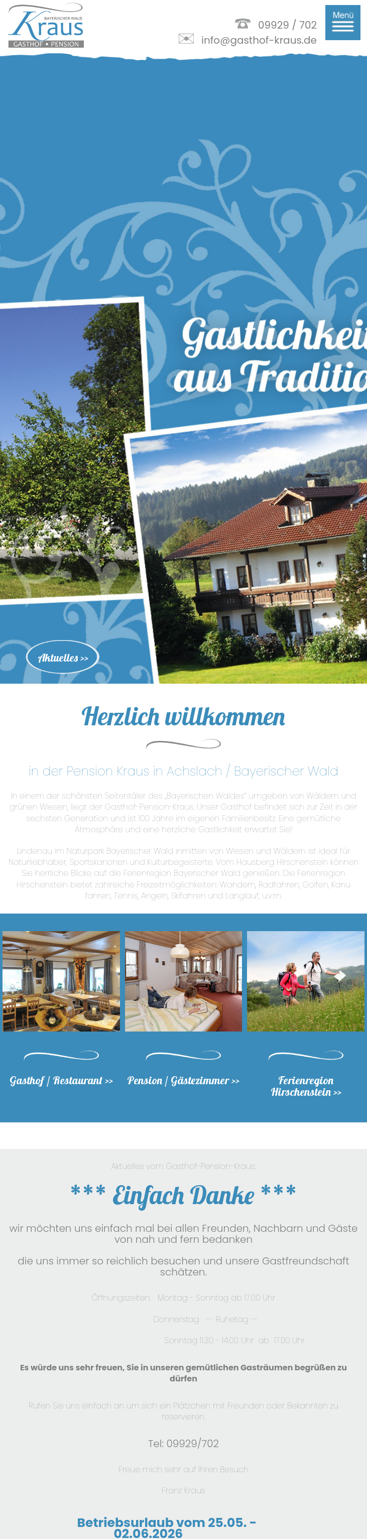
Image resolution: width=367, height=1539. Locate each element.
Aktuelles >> (63, 598)
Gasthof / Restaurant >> (61, 1020)
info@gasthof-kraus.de (259, 40)
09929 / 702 (287, 25)
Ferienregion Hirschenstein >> (306, 1026)
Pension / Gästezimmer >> (183, 1020)
